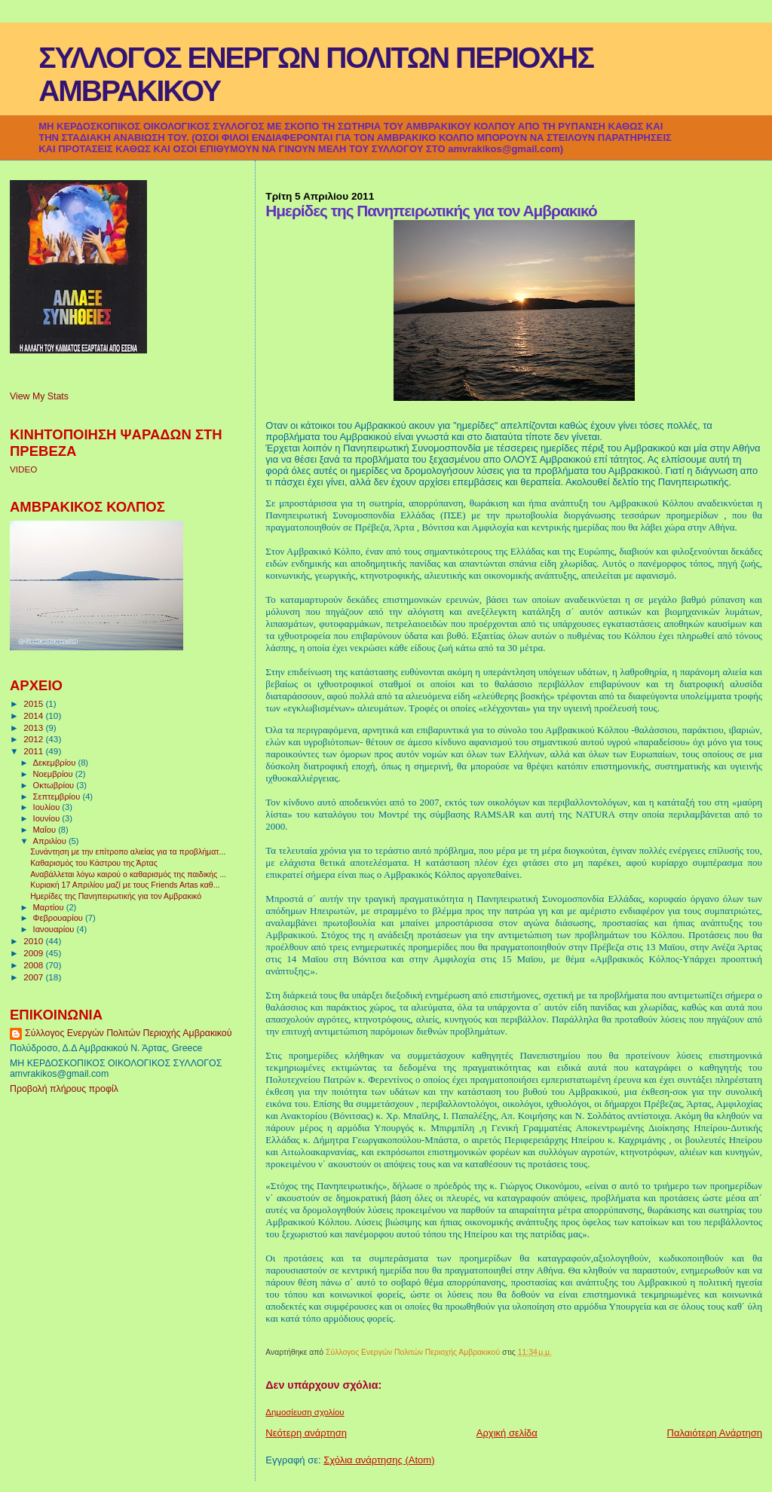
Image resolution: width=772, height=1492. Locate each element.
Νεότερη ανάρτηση (306, 1432)
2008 (34, 965)
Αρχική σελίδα (507, 1432)
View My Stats (39, 396)
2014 (34, 715)
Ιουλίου (48, 807)
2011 (34, 751)
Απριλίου (51, 840)
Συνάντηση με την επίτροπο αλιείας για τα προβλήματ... (127, 851)
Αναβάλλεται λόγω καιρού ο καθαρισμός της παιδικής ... (128, 874)
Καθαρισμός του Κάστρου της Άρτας (94, 862)
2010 (34, 941)
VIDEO (23, 469)
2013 (34, 727)
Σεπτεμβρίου (58, 796)
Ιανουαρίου (55, 929)
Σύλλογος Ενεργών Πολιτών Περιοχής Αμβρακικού (128, 1033)
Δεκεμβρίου (55, 762)
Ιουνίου (48, 818)
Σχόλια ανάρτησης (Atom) (378, 1460)
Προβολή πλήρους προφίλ (64, 1089)
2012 (34, 739)
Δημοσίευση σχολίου (304, 1412)
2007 (34, 977)
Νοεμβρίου (54, 773)
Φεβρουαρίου (59, 917)
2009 (34, 953)
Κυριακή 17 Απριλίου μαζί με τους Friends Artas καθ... (124, 884)
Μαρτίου (49, 907)
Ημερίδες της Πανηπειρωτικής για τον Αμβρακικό (115, 895)
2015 (34, 703)
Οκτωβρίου (55, 785)
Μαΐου (46, 829)
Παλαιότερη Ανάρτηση (714, 1432)
